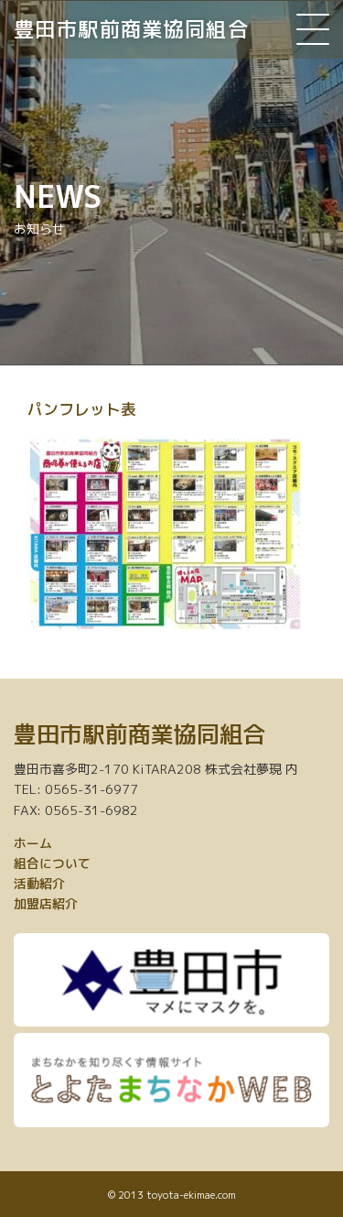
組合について (52, 863)
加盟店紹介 (46, 903)
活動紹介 (39, 883)
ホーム (33, 843)
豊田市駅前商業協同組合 (131, 29)
